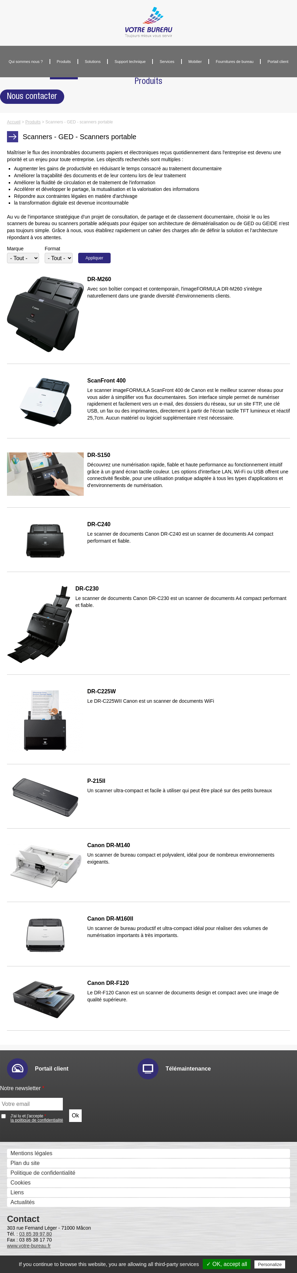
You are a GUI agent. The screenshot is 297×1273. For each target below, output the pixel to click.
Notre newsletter (22, 1088)
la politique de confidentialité (36, 1120)
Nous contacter (32, 96)
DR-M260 (99, 279)
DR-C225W (101, 691)
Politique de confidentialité (42, 1173)
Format (52, 248)
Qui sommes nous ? (26, 61)
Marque (15, 248)
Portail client (277, 61)
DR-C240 (99, 524)
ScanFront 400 (106, 381)
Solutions (93, 61)
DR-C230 (87, 589)
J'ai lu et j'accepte (36, 1118)
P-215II (96, 781)
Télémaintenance (188, 1069)
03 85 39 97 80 (35, 1234)
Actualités (22, 1202)
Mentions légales (31, 1153)
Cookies (20, 1183)
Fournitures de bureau (234, 61)
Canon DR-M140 (108, 845)
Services (166, 61)
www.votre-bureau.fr (29, 1246)
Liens (17, 1192)
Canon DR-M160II (110, 919)
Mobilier (195, 61)
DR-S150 (98, 455)
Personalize (270, 1264)
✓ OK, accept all (226, 1264)
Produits (64, 61)
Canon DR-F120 (108, 983)
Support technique (130, 61)
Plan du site (25, 1163)
